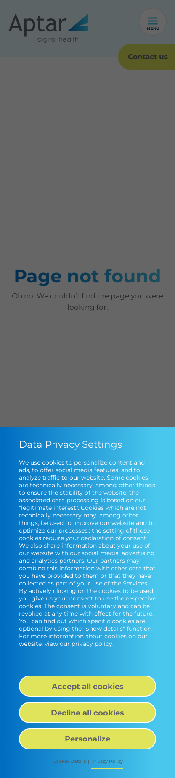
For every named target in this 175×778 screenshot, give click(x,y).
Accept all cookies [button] (88, 686)
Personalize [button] (87, 738)
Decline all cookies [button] (87, 712)
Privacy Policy (107, 761)
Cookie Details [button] (69, 761)
